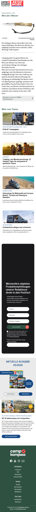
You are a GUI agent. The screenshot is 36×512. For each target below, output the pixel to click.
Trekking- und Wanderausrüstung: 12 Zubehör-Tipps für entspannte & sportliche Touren (17, 162)
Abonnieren (25, 394)
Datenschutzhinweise (14, 336)
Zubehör (6, 157)
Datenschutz (18, 474)
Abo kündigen (17, 489)
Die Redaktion (18, 499)
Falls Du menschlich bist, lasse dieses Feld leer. (16, 340)
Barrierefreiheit (18, 476)
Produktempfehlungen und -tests (15, 127)
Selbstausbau (7, 225)
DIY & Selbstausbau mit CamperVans (16, 418)
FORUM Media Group (20, 509)
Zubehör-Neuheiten (6, 13)
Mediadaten (18, 491)
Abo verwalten (18, 487)
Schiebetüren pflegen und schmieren (17, 227)
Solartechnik (7, 191)
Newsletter (18, 502)
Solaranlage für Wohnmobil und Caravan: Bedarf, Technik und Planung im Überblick (18, 195)
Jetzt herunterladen (11, 436)
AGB (18, 472)
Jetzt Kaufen (11, 394)
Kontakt (18, 484)
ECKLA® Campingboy (11, 129)
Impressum (18, 469)
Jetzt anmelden (16, 327)
